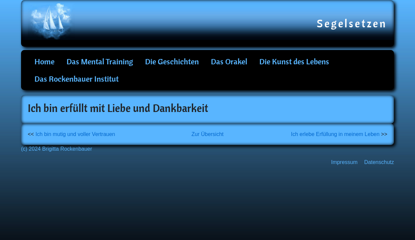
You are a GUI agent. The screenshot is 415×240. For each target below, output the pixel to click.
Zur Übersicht (207, 134)
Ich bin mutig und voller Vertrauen (75, 134)
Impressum (344, 162)
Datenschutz (379, 162)
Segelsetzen (352, 23)
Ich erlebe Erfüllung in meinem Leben (335, 134)
